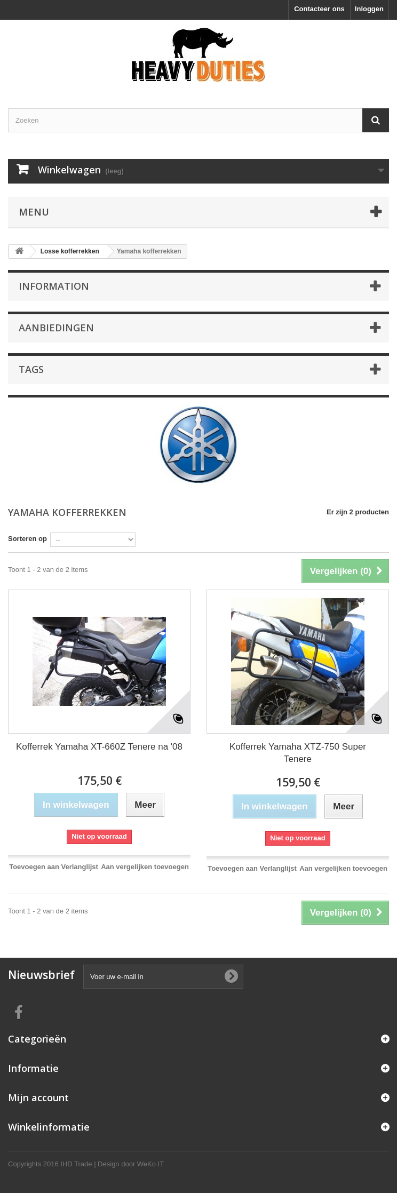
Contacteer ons (319, 9)
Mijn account (38, 1097)
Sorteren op (27, 539)
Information (54, 286)
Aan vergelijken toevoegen (145, 867)
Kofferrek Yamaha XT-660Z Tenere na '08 (99, 747)
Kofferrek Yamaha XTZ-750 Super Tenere (297, 753)
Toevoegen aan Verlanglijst (53, 867)
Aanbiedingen (56, 327)
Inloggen (369, 9)
